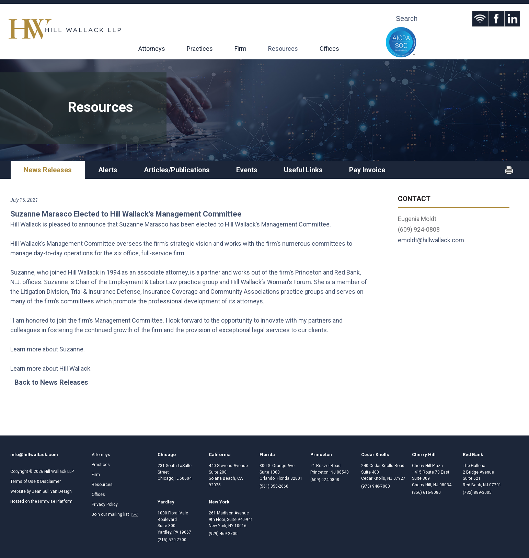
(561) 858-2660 (274, 486)
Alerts (107, 170)
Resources (283, 48)
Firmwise (46, 501)
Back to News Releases (51, 382)
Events (246, 170)
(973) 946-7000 (375, 486)
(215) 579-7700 (172, 539)
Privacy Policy (105, 504)
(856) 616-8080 (426, 492)
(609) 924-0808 (324, 479)
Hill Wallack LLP (59, 471)
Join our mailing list (115, 514)
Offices (329, 48)
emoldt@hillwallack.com (431, 240)
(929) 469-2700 (223, 533)
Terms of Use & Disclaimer (35, 481)
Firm (240, 48)
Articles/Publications (177, 170)
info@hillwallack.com (34, 454)
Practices (200, 48)
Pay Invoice (367, 170)
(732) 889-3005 (477, 492)
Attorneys (151, 48)
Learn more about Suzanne (46, 349)
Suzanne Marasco (143, 224)
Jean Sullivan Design (52, 491)
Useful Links (303, 170)
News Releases (48, 170)
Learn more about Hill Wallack (50, 368)
